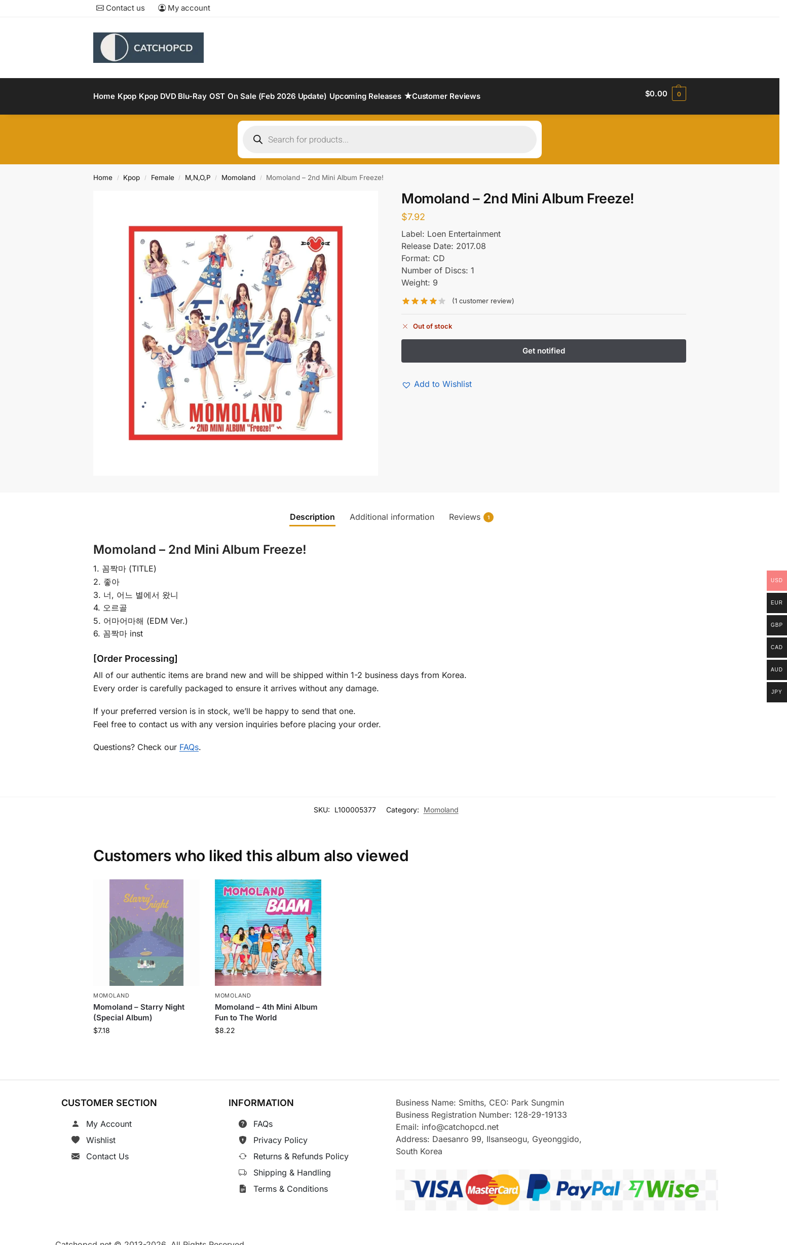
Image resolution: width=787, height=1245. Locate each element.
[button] (665, 94)
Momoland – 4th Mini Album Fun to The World (266, 1007)
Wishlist (101, 1134)
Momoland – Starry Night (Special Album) (138, 1007)
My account (184, 8)
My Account (109, 1118)
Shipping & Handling (292, 1166)
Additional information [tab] (392, 511)
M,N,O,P (198, 172)
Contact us (120, 8)
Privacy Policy (280, 1134)
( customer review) (483, 295)
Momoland (238, 172)
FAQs (189, 741)
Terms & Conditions (290, 1183)
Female (162, 172)
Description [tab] (312, 511)
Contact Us (107, 1150)
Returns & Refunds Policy (301, 1150)
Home (103, 172)
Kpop (131, 172)
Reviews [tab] (471, 511)
